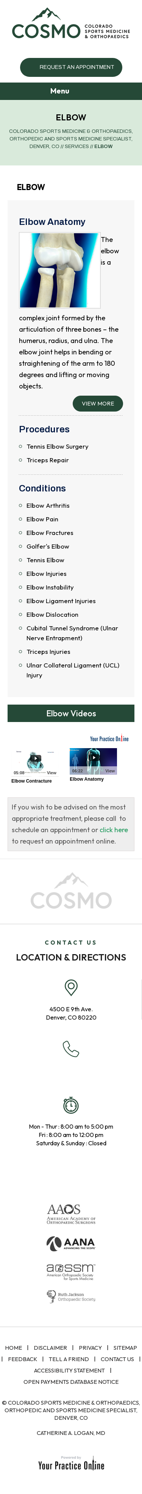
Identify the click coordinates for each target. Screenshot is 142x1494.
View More (98, 403)
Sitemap (125, 1347)
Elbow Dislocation (52, 614)
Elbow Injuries (47, 573)
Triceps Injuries (48, 651)
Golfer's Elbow (48, 546)
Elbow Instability (50, 587)
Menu (69, 91)
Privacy (90, 1347)
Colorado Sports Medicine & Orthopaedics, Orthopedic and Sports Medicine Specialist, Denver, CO (71, 139)
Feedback (22, 1359)
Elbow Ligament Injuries (61, 601)
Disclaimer (50, 1347)
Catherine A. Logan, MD (71, 1432)
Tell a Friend (69, 1359)
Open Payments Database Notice (71, 1381)
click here (114, 829)
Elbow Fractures (50, 532)
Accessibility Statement (69, 1370)
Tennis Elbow (45, 560)
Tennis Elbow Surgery (58, 446)
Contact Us (117, 1359)
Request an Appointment (77, 67)
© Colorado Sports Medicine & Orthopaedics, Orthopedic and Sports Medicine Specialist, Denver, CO (71, 1410)
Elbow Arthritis (48, 505)
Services (77, 146)
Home (13, 1347)
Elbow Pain (42, 519)
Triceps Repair (48, 460)
